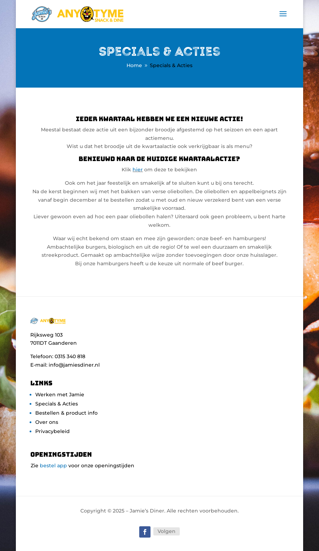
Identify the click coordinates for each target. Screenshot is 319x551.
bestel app (53, 465)
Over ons (46, 422)
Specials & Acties (56, 404)
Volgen (167, 531)
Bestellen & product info (66, 413)
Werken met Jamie (59, 394)
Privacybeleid (52, 431)
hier (138, 169)
